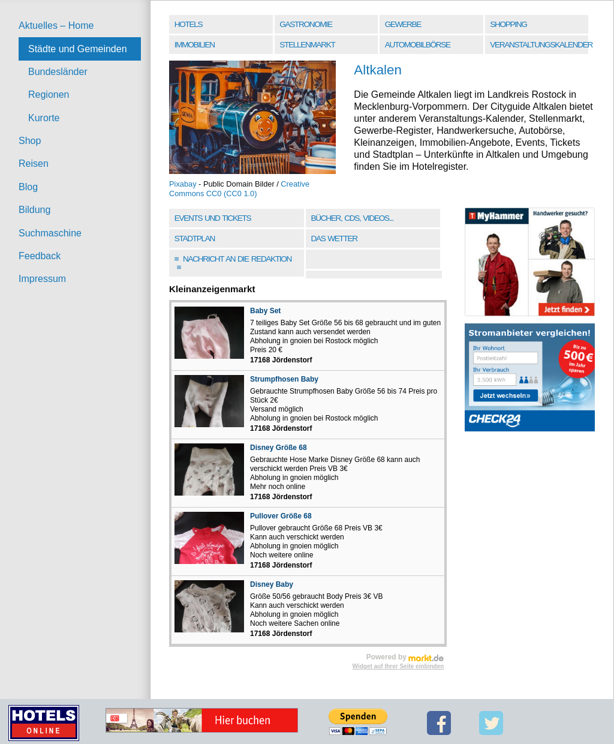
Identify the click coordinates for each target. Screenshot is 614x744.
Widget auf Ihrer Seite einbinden (398, 666)
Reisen (34, 163)
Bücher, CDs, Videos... (352, 218)
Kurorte (43, 118)
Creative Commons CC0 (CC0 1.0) (239, 188)
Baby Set (265, 311)
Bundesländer (58, 72)
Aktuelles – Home (56, 25)
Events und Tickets (212, 218)
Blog (28, 187)
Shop (30, 141)
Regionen (49, 94)
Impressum (42, 279)
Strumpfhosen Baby (284, 379)
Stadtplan (194, 238)
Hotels (188, 24)
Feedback (40, 256)
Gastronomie (305, 24)
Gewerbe (403, 24)
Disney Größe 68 (278, 447)
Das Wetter (334, 238)
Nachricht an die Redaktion (232, 263)
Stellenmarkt (307, 44)
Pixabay (183, 183)
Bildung (34, 210)
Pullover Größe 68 (281, 516)
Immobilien (194, 44)
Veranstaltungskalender (540, 44)
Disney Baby (271, 584)
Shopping (508, 24)
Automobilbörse (417, 44)
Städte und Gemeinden (77, 49)
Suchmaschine (50, 233)
